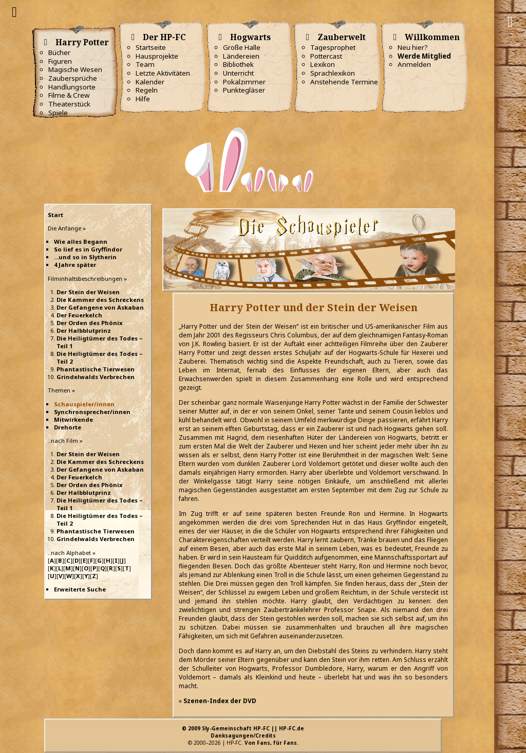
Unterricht (238, 73)
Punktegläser (244, 90)
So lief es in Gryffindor (88, 249)
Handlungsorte (72, 87)
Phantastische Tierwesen (96, 369)
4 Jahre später (75, 264)
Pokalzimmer (244, 81)
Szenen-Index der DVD (219, 700)
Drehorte (67, 427)
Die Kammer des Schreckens (100, 299)
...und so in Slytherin (85, 257)
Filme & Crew (68, 95)
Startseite (151, 47)
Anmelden (414, 64)
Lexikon (322, 64)
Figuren (60, 61)
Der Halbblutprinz (84, 330)
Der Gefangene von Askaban (100, 307)
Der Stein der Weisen (88, 292)
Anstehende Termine (344, 81)
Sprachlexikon (332, 73)
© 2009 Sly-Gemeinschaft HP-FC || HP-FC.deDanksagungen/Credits (243, 732)
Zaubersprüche (72, 78)
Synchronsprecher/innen (92, 412)
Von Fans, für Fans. (271, 742)
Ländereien (241, 56)
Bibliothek (238, 64)
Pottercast (326, 56)
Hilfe (143, 98)
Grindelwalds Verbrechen (96, 377)
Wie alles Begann (80, 241)
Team (145, 64)
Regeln (147, 90)
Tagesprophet (332, 47)
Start (55, 215)
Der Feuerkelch (79, 315)
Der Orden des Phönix (90, 323)
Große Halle (241, 47)
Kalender (150, 81)
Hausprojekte (157, 56)
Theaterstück (69, 104)
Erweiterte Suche (80, 589)
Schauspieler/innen (84, 404)
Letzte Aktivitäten (163, 73)
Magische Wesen (75, 69)
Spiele (58, 112)
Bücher (59, 52)
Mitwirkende (73, 419)
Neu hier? (413, 47)
